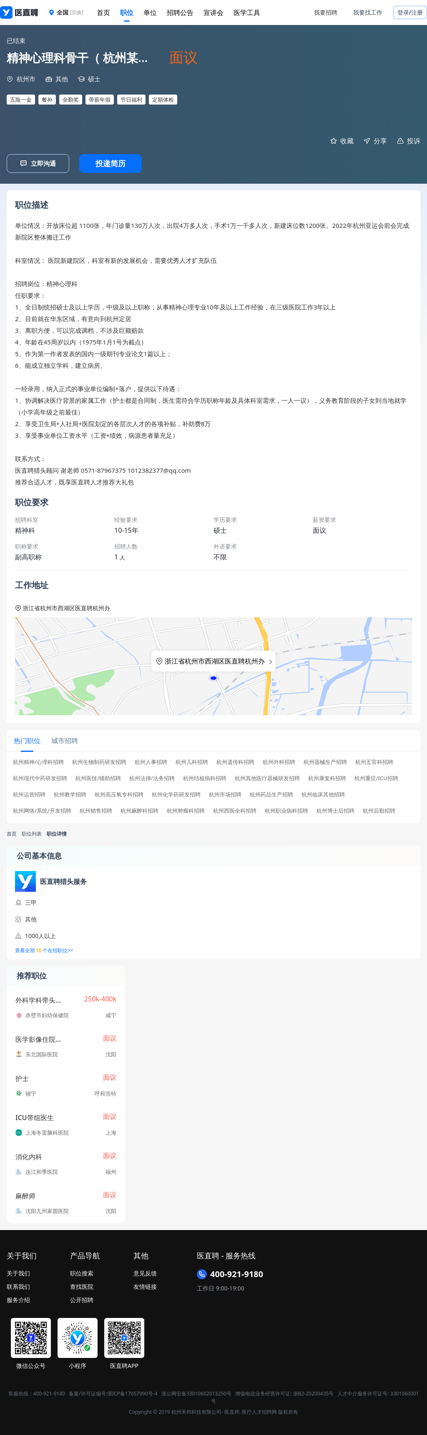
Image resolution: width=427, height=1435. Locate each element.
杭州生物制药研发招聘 (99, 761)
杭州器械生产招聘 (325, 761)
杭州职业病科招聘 (286, 810)
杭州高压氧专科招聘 (119, 793)
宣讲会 (213, 12)
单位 (150, 12)
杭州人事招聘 (151, 761)
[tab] (26, 740)
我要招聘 (325, 12)
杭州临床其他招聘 (323, 793)
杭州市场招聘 (225, 793)
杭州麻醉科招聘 (139, 810)
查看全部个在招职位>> (44, 949)
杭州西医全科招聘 (234, 810)
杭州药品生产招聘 (271, 793)
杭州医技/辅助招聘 (98, 777)
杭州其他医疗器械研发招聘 (267, 777)
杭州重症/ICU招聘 (376, 777)
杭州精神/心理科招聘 (38, 761)
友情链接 (145, 1286)
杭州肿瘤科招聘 (186, 810)
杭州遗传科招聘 (235, 761)
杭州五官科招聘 (374, 761)
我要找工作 (367, 12)
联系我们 (18, 1286)
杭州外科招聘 (279, 761)
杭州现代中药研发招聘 (40, 777)
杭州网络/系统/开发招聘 (42, 810)
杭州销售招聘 (96, 810)
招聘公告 (180, 12)
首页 (103, 12)
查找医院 (81, 1286)
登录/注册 (410, 12)
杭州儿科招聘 (192, 761)
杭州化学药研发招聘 (176, 793)
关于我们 (18, 1272)
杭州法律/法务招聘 (152, 777)
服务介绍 (18, 1299)
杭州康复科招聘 (327, 777)
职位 (126, 12)
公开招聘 (81, 1299)
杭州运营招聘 (29, 793)
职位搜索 (81, 1272)
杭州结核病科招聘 (204, 777)
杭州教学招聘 (70, 793)
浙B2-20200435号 (313, 1392)
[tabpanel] (213, 788)
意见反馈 (145, 1272)
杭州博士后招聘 (335, 810)
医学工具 (247, 12)
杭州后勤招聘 (379, 810)
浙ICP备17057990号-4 (132, 1392)
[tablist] (213, 740)
